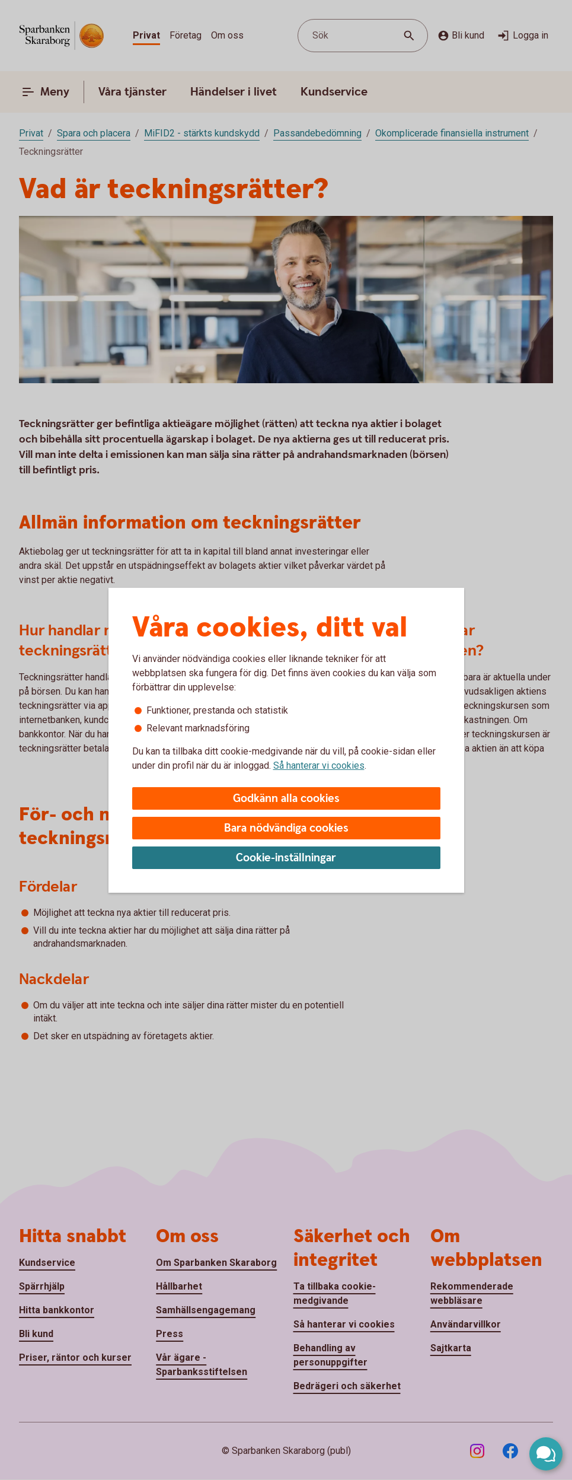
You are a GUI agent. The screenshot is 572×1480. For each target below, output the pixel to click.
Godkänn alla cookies (286, 798)
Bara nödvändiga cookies (286, 828)
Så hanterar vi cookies (319, 765)
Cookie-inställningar (286, 858)
